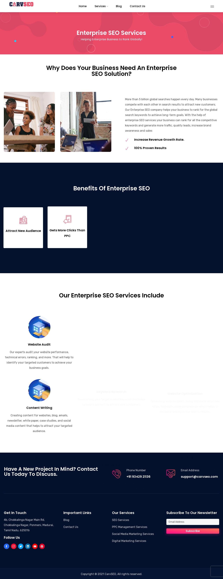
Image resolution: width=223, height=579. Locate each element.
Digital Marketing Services (129, 540)
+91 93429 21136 (138, 476)
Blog (66, 519)
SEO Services (120, 519)
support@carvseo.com (199, 476)
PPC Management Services (129, 526)
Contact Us (70, 526)
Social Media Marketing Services (133, 533)
